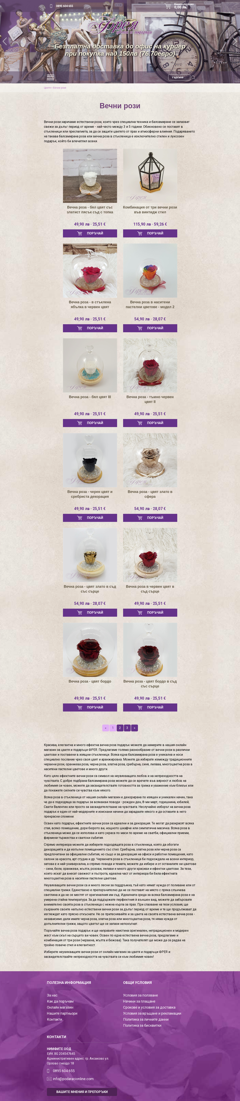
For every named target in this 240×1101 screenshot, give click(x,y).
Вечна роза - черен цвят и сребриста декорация (90, 494)
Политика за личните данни (146, 1019)
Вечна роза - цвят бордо (90, 681)
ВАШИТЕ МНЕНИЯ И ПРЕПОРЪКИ (82, 1092)
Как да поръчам (60, 1001)
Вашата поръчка (185, 6)
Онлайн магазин (60, 1007)
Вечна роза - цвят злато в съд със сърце (90, 589)
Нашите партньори (62, 1013)
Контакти (54, 1019)
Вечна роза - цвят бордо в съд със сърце (150, 683)
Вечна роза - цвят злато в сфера (150, 494)
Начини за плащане (139, 1001)
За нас (52, 995)
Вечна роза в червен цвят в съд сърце (150, 589)
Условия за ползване (140, 995)
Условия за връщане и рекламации (152, 1013)
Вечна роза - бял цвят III (89, 397)
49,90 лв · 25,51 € (90, 224)
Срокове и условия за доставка (149, 1007)
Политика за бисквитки (142, 1025)
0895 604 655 (64, 6)
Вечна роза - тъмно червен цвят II (150, 399)
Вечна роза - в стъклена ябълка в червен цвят (89, 304)
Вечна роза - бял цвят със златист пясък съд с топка (90, 209)
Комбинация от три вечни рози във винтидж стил (150, 209)
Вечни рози (59, 87)
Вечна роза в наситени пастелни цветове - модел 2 (150, 304)
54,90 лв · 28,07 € (150, 319)
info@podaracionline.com (73, 1079)
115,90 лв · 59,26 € (150, 224)
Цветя (47, 87)
